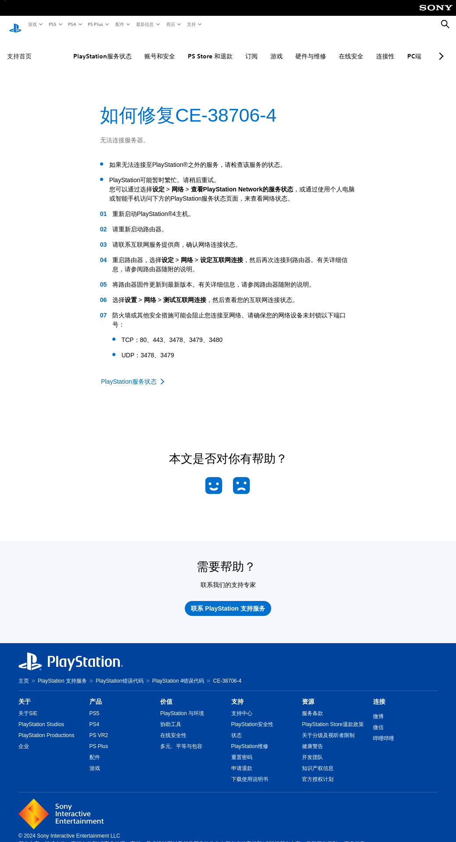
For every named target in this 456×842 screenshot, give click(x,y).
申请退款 (241, 760)
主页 (23, 672)
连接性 (365, 48)
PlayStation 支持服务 (62, 672)
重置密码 (241, 749)
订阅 (231, 48)
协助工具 (170, 716)
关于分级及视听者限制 (328, 727)
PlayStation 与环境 (182, 705)
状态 (236, 727)
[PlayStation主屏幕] (15, 24)
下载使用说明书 (249, 771)
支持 (191, 24)
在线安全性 (173, 727)
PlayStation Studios (41, 716)
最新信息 (144, 24)
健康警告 (312, 738)
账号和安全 (139, 48)
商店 (170, 24)
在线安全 (331, 48)
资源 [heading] (308, 693)
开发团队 (312, 749)
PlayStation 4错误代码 (178, 672)
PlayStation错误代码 (120, 672)
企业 (23, 738)
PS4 (71, 24)
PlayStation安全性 (252, 716)
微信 (378, 719)
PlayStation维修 (250, 738)
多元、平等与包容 (181, 738)
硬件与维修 (290, 48)
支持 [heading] (237, 693)
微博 (378, 708)
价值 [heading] (166, 693)
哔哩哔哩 (383, 730)
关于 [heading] (24, 693)
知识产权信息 (318, 760)
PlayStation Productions (46, 727)
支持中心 (241, 705)
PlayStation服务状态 (82, 48)
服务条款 (312, 705)
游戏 (32, 24)
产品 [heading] (96, 693)
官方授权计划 (318, 771)
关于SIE (27, 705)
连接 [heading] (379, 693)
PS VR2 (99, 727)
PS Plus (95, 24)
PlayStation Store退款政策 (333, 716)
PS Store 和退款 (190, 48)
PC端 (394, 48)
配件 (119, 24)
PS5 (52, 24)
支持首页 (19, 48)
